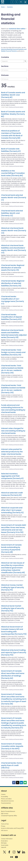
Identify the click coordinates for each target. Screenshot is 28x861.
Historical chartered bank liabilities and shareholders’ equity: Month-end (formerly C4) (13, 249)
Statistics (10, 7)
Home (3, 7)
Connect (4, 813)
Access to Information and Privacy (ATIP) (12, 828)
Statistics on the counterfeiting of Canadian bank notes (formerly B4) (13, 173)
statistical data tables (17, 29)
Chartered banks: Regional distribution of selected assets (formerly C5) (12, 267)
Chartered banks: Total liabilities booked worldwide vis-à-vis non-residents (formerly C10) (13, 389)
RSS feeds (4, 843)
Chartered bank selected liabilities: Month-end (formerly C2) (12, 213)
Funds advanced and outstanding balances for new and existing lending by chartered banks (13, 409)
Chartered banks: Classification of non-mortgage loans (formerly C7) (12, 300)
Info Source (4, 830)
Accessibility (4, 796)
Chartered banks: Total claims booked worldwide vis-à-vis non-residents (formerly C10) (12, 369)
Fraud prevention (6, 803)
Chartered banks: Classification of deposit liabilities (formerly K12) (11, 317)
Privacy (3, 826)
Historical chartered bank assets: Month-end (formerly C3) (13, 230)
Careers (3, 794)
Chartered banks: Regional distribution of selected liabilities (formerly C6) (12, 283)
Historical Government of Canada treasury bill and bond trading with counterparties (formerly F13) (14, 630)
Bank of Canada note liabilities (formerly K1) (11, 150)
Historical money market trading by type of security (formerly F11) (12, 587)
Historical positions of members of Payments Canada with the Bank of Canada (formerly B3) (11, 134)
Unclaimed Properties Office (9, 815)
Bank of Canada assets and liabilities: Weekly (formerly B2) (13, 114)
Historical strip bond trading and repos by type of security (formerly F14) (13, 652)
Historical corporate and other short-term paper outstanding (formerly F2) (12, 510)
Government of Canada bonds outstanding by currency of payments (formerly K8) (11, 548)
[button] (14, 782)
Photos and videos (6, 799)
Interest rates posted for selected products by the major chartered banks (12, 451)
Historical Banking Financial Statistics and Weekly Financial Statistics (13, 50)
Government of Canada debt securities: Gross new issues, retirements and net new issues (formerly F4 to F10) (13, 528)
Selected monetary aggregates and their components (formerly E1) (12, 476)
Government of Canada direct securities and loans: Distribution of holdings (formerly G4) (12, 674)
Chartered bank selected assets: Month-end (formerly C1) (13, 197)
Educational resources (7, 801)
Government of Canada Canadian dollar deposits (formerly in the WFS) (12, 746)
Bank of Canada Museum (8, 811)
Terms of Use (5, 824)
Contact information (7, 839)
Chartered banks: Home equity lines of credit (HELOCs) (11, 765)
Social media (4, 845)
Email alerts (4, 841)
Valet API (3, 847)
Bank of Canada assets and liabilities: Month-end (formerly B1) (13, 95)
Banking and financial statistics (16, 107)
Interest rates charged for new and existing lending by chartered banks (13, 430)
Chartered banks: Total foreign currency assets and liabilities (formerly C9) (13, 352)
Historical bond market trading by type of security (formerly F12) (12, 608)
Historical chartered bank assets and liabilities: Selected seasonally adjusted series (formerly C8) (14, 334)
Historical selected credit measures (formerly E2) (12, 494)
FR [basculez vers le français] (21, 2)
